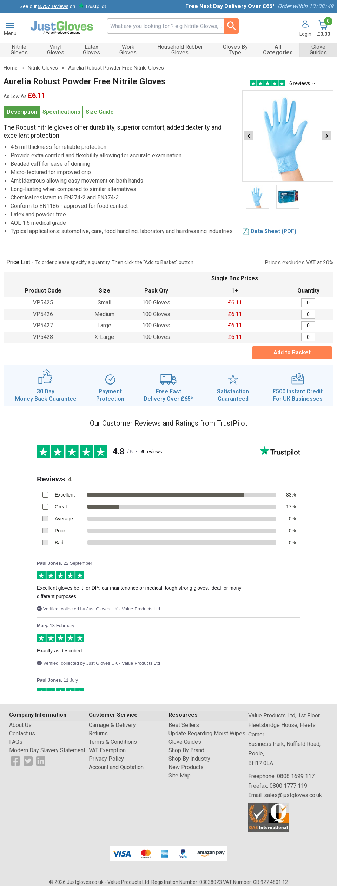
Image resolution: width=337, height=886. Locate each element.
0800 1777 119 (288, 785)
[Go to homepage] (62, 28)
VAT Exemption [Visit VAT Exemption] (107, 750)
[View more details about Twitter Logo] (28, 760)
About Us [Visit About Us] (20, 725)
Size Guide (100, 112)
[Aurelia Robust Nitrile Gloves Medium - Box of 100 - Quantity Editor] (308, 314)
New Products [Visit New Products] (186, 767)
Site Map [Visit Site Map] (179, 775)
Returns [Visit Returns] (98, 733)
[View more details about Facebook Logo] (15, 760)
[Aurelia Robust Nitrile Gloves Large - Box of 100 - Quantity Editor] (308, 325)
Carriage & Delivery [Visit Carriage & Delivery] (112, 725)
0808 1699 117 (296, 776)
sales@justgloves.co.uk (293, 795)
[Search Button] (231, 26)
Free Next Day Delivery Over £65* (230, 6)
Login (305, 34)
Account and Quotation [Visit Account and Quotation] (116, 767)
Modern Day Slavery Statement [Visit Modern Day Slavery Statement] (47, 750)
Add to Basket (292, 352)
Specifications (61, 112)
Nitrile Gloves (43, 68)
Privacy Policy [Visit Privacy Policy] (106, 758)
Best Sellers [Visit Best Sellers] (183, 725)
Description (22, 112)
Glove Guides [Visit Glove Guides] (184, 742)
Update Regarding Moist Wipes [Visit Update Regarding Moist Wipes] (206, 733)
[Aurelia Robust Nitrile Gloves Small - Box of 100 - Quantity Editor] (308, 302)
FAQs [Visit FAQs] (15, 742)
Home (11, 68)
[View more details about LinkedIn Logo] (40, 760)
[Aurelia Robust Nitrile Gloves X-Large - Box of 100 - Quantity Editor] (308, 337)
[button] (302, 28)
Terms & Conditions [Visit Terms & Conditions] (113, 742)
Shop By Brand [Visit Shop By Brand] (186, 750)
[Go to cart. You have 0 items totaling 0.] (323, 28)
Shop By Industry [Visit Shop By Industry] (189, 758)
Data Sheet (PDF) (273, 231)
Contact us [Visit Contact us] (22, 733)
